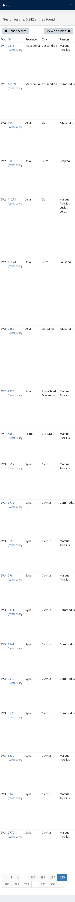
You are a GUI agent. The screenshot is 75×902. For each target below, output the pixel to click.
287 (16, 884)
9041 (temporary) (15, 612)
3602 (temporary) (15, 757)
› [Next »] (60, 884)
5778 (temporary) (15, 715)
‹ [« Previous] (5, 877)
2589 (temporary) (15, 331)
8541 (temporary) (15, 646)
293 (53, 884)
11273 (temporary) (15, 201)
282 (33, 877)
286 (7, 884)
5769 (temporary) (15, 543)
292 (43, 884)
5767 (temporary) (15, 466)
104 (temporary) (15, 124)
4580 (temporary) (15, 436)
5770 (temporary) (15, 834)
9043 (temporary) (15, 796)
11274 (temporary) (15, 264)
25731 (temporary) (15, 48)
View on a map (58, 31)
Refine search (15, 31)
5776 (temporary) (15, 504)
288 (26, 884)
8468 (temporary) (15, 163)
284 (52, 877)
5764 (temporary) (15, 577)
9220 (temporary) (15, 393)
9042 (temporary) (15, 681)
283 (42, 877)
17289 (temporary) (15, 86)
